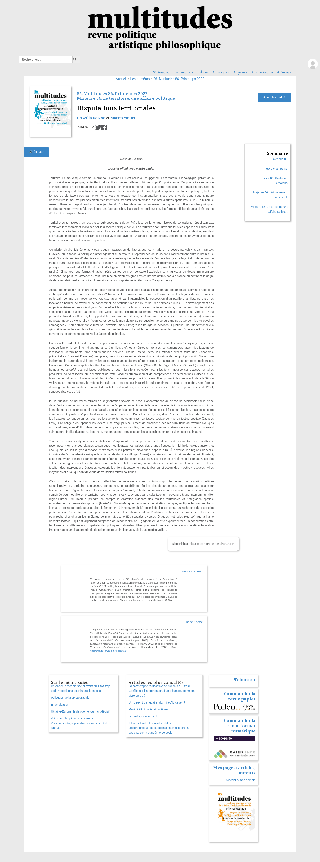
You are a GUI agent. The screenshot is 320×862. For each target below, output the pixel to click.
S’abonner (161, 72)
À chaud (207, 72)
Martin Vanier (122, 118)
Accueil (121, 79)
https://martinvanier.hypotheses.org (108, 650)
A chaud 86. (280, 159)
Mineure (284, 72)
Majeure (240, 72)
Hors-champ (262, 72)
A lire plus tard (274, 97)
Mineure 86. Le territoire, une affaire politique (126, 98)
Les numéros (185, 72)
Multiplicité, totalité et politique (148, 709)
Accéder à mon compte (240, 780)
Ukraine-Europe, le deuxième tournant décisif (80, 711)
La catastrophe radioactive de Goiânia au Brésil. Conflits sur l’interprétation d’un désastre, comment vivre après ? (162, 690)
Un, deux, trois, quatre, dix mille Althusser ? (157, 702)
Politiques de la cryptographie (70, 697)
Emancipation (60, 704)
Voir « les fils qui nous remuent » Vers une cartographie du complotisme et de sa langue (81, 723)
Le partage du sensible (143, 716)
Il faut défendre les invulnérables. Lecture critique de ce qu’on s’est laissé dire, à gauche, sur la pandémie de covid (159, 728)
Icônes (223, 72)
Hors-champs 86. (277, 168)
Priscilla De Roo (91, 118)
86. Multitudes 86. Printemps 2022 (178, 79)
